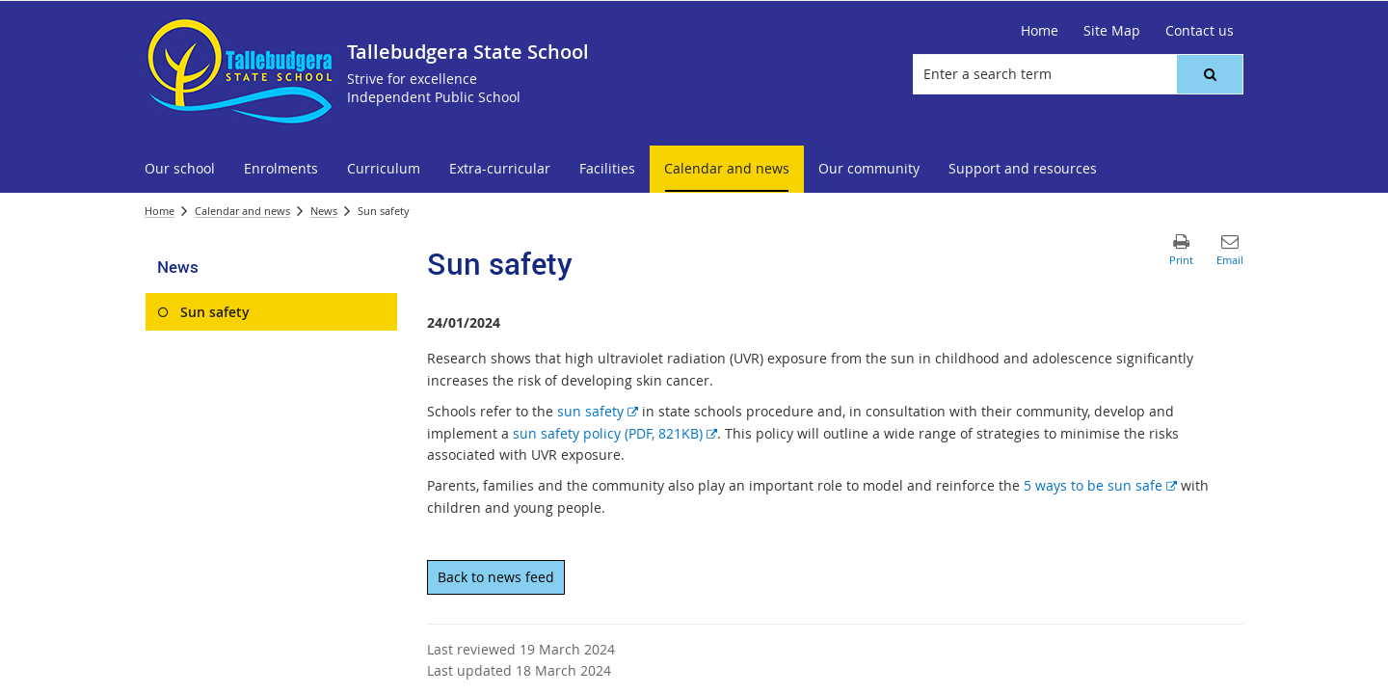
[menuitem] (179, 169)
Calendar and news (242, 210)
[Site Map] (1112, 30)
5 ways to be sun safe (1100, 485)
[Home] (1039, 30)
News (323, 210)
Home (159, 210)
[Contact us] (1199, 30)
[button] (1209, 74)
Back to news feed (496, 577)
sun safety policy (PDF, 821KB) (615, 433)
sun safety (597, 411)
